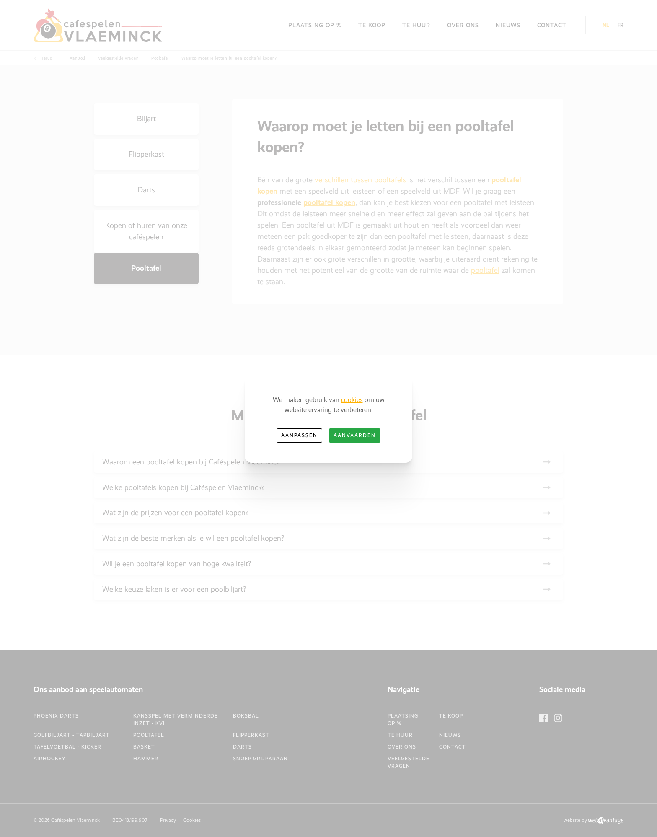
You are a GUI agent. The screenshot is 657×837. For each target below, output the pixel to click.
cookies (352, 400)
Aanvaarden (355, 435)
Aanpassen (299, 435)
